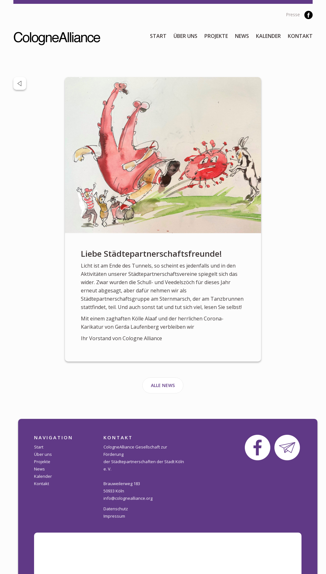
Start (158, 35)
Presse (293, 14)
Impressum (114, 516)
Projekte (216, 35)
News (242, 35)
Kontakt (300, 35)
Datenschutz (115, 509)
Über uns (185, 35)
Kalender (268, 35)
